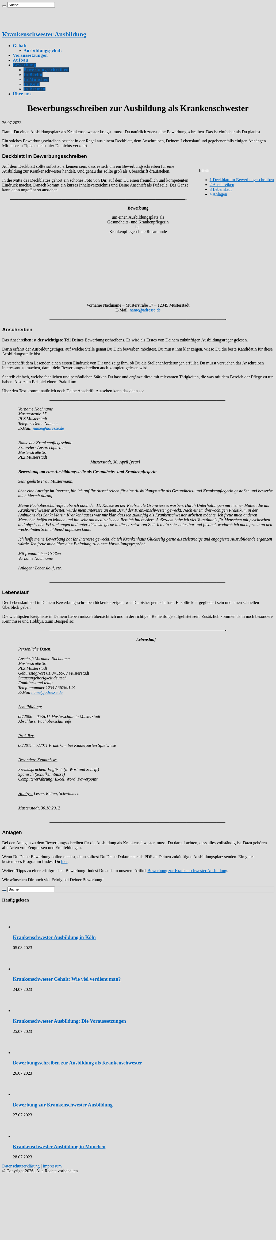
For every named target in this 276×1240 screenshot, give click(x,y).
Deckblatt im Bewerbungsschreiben (242, 179)
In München (36, 79)
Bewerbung (24, 65)
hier (64, 861)
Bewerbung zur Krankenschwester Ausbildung (187, 870)
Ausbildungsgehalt (43, 50)
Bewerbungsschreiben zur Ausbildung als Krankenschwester (77, 1063)
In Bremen (34, 89)
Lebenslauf (221, 189)
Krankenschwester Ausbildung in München (59, 1146)
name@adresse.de (145, 310)
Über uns (22, 94)
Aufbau (20, 60)
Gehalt (20, 45)
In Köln (32, 84)
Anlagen (218, 194)
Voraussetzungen (30, 55)
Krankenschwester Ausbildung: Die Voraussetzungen (69, 1021)
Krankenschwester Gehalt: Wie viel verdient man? (67, 979)
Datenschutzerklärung (21, 1166)
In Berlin (33, 74)
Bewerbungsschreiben (46, 69)
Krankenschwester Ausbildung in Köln (54, 937)
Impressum (52, 1166)
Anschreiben (222, 184)
